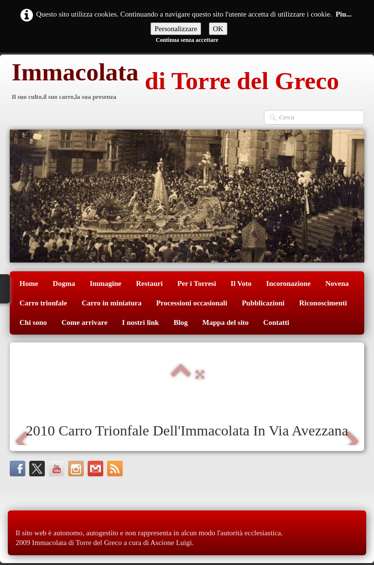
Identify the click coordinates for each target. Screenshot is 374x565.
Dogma (64, 283)
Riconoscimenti (323, 303)
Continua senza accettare (187, 40)
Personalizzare (175, 29)
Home (28, 283)
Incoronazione (288, 283)
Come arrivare (84, 322)
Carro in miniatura (112, 303)
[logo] (174, 82)
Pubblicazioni (263, 303)
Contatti (276, 322)
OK (218, 29)
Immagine (105, 283)
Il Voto (241, 283)
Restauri (149, 283)
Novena (337, 283)
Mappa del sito (226, 322)
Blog (180, 322)
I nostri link (140, 322)
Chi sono (33, 322)
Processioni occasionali (191, 303)
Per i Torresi (196, 283)
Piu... (344, 14)
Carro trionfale (43, 303)
